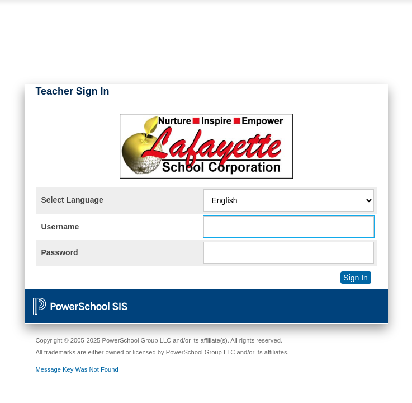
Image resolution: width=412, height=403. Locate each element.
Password (59, 252)
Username (60, 226)
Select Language (72, 199)
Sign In (355, 277)
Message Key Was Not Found (77, 369)
